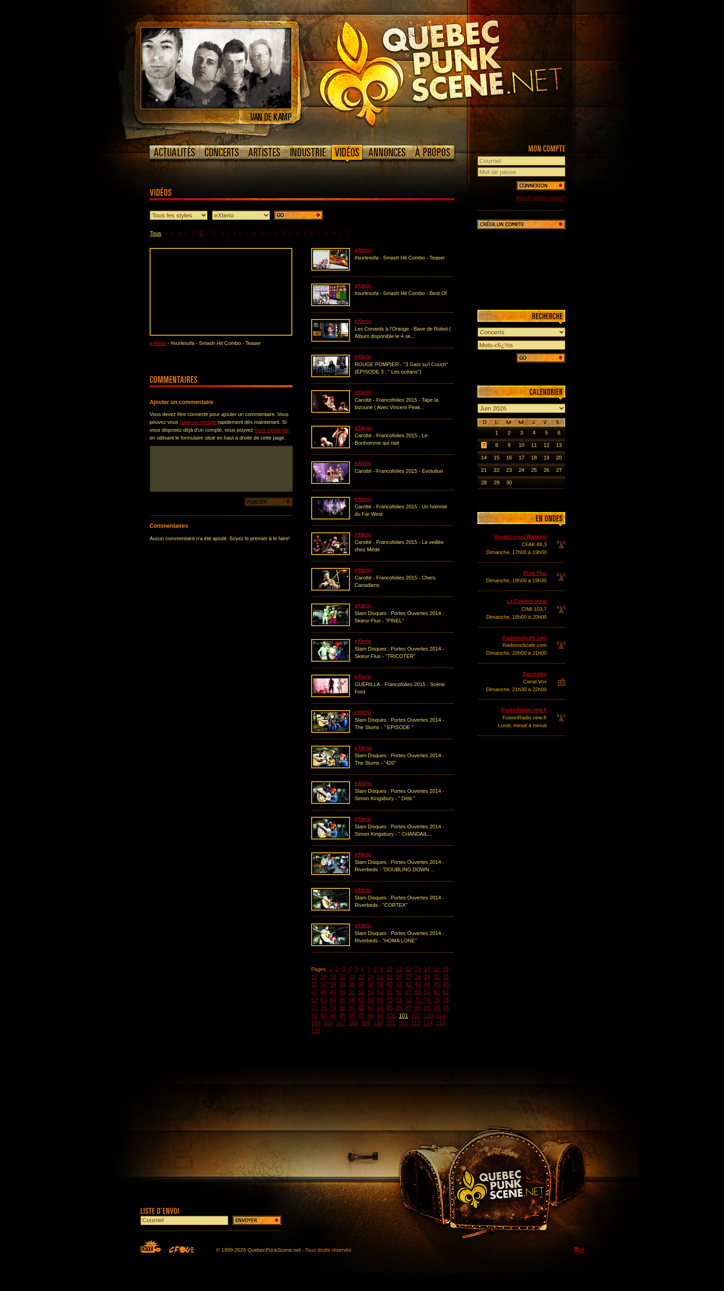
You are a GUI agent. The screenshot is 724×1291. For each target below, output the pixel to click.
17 (314, 977)
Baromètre (535, 673)
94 (333, 1016)
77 (314, 1008)
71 (399, 1000)
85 (389, 1008)
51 (352, 992)
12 (408, 969)
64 (333, 1000)
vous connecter (271, 430)
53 (371, 992)
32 (314, 984)
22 (361, 977)
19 (333, 977)
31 (446, 977)
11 (399, 969)
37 (361, 984)
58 (418, 992)
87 (408, 1008)
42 (408, 984)
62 (314, 1000)
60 (437, 992)
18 (323, 977)
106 (328, 1023)
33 (323, 984)
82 (361, 1008)
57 (408, 992)
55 (389, 992)
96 (352, 1016)
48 (323, 992)
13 (418, 969)
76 (446, 1000)
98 (371, 1016)
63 (323, 1000)
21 (352, 977)
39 (380, 984)
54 (380, 992)
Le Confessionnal (527, 601)
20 (342, 977)
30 (437, 977)
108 (353, 1023)
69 (380, 1000)
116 (315, 1031)
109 (365, 1023)
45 (437, 984)
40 (389, 984)
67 (361, 1000)
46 (446, 984)
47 (314, 992)
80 (342, 1008)
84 (380, 1008)
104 (441, 1016)
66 (352, 1000)
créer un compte (198, 422)
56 (399, 992)
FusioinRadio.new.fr (524, 709)
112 (403, 1023)
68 (371, 1000)
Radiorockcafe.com (524, 637)
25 (389, 977)
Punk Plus (535, 573)
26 (399, 977)
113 (415, 1023)
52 (361, 992)
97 (361, 1016)
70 (389, 1000)
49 (333, 992)
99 (380, 1016)
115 (440, 1023)
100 (391, 1016)
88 (418, 1008)
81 (352, 1008)
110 (378, 1023)
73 (418, 1000)
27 (408, 977)
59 (427, 992)
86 (399, 1008)
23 (371, 977)
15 (436, 969)
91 (446, 1008)
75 (437, 1000)
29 (427, 977)
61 (446, 992)
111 (390, 1023)
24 (380, 977)
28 (418, 977)
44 (427, 984)
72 (408, 1000)
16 (446, 969)
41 (399, 984)
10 (389, 969)
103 (428, 1016)
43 (418, 984)
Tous (155, 233)
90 (437, 1008)
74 (427, 1000)
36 (352, 984)
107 (340, 1023)
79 (333, 1008)
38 (371, 984)
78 (323, 1008)
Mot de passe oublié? (540, 197)
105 (315, 1023)
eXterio (158, 343)
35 (342, 984)
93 (323, 1016)
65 (342, 1000)
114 (428, 1023)
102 (416, 1016)
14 (427, 969)
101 (403, 1016)
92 (314, 1016)
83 (371, 1008)
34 (333, 984)
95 (342, 1016)
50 (342, 992)
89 (427, 1008)
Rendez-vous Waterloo (521, 536)
